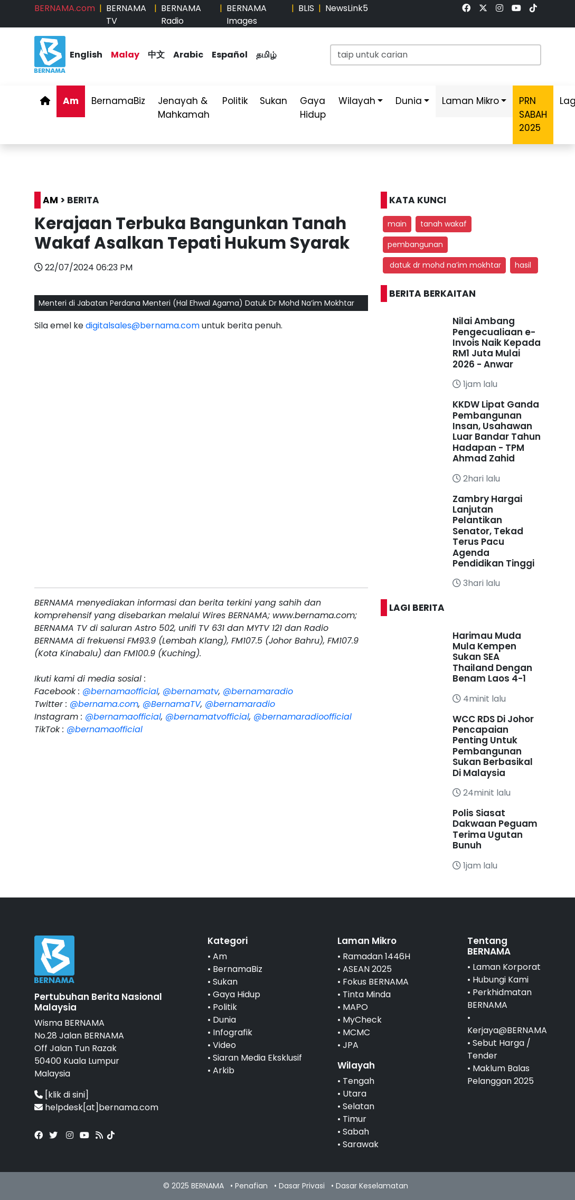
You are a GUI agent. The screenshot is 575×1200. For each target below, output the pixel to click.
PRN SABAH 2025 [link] (533, 114)
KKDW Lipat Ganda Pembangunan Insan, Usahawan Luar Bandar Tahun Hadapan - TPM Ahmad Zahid (497, 431)
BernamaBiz (118, 101)
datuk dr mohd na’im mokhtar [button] (444, 265)
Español (230, 55)
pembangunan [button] (415, 244)
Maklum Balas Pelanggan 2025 (500, 1074)
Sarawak (361, 1144)
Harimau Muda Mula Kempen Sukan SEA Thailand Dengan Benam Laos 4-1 (492, 657)
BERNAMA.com (64, 8)
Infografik (232, 1032)
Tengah (358, 1081)
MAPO (355, 1007)
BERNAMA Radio (181, 14)
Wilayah (356, 101)
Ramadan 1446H (376, 956)
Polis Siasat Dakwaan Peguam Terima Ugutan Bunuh (495, 829)
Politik (235, 101)
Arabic (188, 55)
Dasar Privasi (302, 1185)
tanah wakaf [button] (443, 224)
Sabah (356, 1132)
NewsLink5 (346, 8)
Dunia (408, 101)
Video (224, 1045)
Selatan (358, 1106)
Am (71, 101)
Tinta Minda (367, 994)
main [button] (397, 224)
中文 (156, 55)
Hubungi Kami (501, 980)
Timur (354, 1119)
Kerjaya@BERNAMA (507, 1030)
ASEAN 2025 (367, 969)
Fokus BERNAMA (376, 982)
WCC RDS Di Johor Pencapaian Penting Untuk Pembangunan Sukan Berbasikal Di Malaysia (493, 746)
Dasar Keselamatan (372, 1185)
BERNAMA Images (247, 14)
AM (50, 200)
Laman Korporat (507, 967)
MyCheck (362, 1020)
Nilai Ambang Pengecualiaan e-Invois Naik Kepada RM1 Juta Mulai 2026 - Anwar (497, 343)
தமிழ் (266, 55)
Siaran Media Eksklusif (257, 1058)
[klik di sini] (67, 1095)
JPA (351, 1045)
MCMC (356, 1032)
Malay (125, 55)
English (86, 55)
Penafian (251, 1185)
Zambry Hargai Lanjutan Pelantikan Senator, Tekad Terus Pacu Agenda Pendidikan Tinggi (493, 531)
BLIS (306, 8)
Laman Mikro (470, 101)
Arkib (223, 1070)
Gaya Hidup (313, 108)
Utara (354, 1094)
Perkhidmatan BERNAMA (499, 998)
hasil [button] (524, 265)
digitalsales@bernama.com (143, 325)
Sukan (273, 101)
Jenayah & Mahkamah (184, 108)
